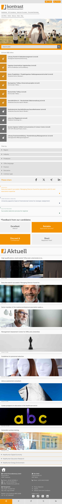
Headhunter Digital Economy (11, 455)
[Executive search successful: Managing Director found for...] (31, 292)
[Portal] (31, 8)
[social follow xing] (33, 496)
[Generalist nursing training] (31, 439)
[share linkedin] (56, 501)
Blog (22, 16)
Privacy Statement (37, 487)
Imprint (35, 488)
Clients (9, 16)
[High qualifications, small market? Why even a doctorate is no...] (31, 267)
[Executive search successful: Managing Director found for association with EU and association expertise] (31, 191)
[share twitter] (43, 501)
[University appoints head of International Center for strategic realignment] (31, 201)
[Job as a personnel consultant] (31, 390)
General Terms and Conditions (41, 490)
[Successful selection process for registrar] (31, 211)
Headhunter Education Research (12, 459)
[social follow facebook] (38, 496)
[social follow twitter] (42, 496)
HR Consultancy (12, 12)
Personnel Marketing (33, 12)
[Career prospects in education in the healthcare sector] (31, 415)
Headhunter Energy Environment (12, 463)
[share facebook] (31, 501)
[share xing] (18, 501)
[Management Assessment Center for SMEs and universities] (31, 341)
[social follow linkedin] (47, 496)
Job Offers (4, 16)
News (18, 16)
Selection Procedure (22, 12)
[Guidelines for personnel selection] (31, 366)
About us (14, 16)
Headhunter (4, 12)
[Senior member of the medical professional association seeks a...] (31, 316)
